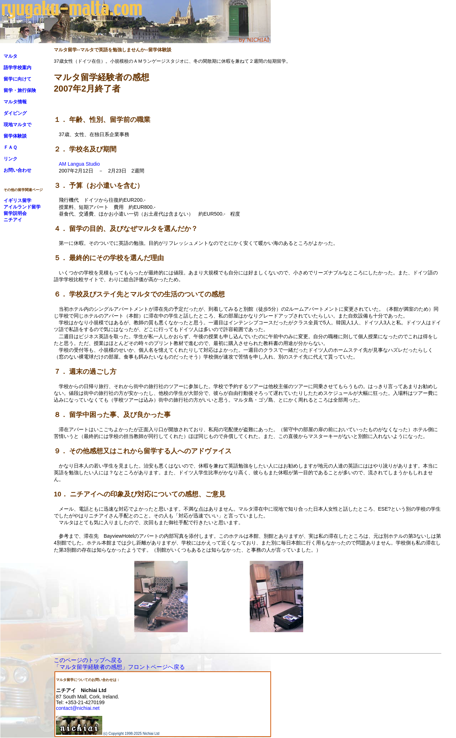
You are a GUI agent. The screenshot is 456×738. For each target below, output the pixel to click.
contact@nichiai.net (77, 708)
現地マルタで (17, 124)
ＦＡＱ (10, 147)
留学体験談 (15, 136)
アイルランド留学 (22, 207)
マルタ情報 (15, 101)
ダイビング (15, 113)
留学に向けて (17, 79)
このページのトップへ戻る (88, 660)
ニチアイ (13, 219)
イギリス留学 (17, 200)
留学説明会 (15, 213)
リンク (10, 158)
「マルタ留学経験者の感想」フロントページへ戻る (119, 667)
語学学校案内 (17, 67)
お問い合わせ (17, 170)
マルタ (10, 56)
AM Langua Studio (79, 164)
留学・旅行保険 (20, 90)
